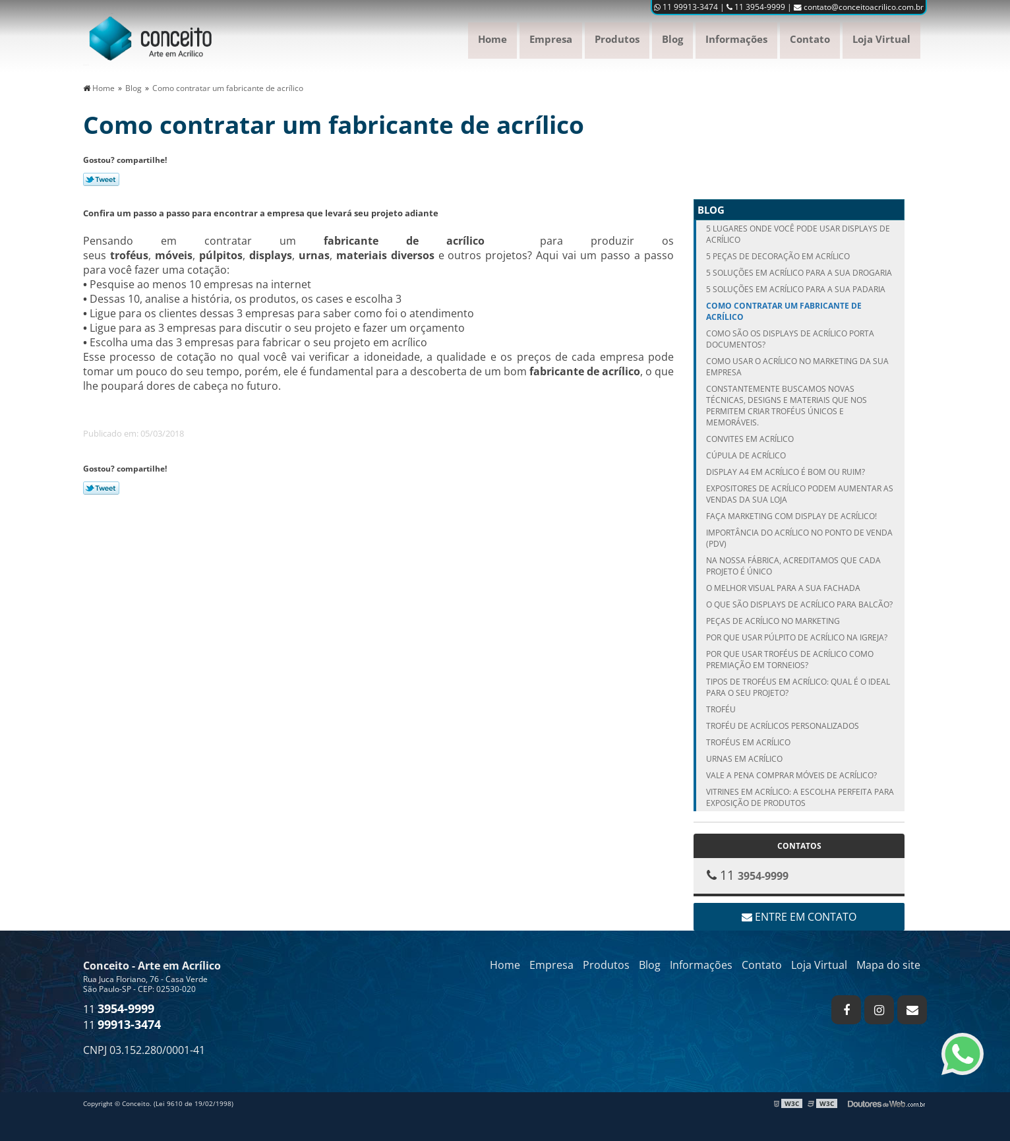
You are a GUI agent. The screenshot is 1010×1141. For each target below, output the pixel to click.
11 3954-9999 (756, 7)
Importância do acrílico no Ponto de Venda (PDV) (799, 538)
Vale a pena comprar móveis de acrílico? (791, 775)
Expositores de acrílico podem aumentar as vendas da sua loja (799, 494)
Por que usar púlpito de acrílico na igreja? (796, 637)
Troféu (721, 709)
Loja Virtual (881, 39)
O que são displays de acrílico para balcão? (799, 604)
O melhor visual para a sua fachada (783, 588)
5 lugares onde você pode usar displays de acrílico (798, 234)
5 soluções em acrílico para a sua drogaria (799, 272)
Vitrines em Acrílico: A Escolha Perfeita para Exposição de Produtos (800, 797)
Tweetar (101, 179)
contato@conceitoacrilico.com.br (859, 7)
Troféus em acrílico (748, 742)
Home (492, 39)
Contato (810, 39)
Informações (736, 39)
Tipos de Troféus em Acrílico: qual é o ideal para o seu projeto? (798, 687)
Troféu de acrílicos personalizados (782, 725)
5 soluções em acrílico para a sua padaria (795, 289)
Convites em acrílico (750, 439)
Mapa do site (888, 965)
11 (118, 1009)
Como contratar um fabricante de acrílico (784, 311)
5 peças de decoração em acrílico (778, 256)
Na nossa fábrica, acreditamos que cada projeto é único (793, 566)
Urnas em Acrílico (744, 758)
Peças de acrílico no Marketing (773, 621)
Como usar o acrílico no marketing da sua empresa (797, 366)
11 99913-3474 (686, 7)
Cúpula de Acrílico (746, 455)
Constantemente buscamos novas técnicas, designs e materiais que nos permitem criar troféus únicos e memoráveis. (786, 405)
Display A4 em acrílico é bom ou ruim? (785, 472)
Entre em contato (799, 917)
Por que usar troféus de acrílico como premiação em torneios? (790, 659)
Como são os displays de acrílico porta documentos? (790, 339)
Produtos (617, 39)
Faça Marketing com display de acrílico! (791, 516)
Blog (672, 39)
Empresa (550, 39)
